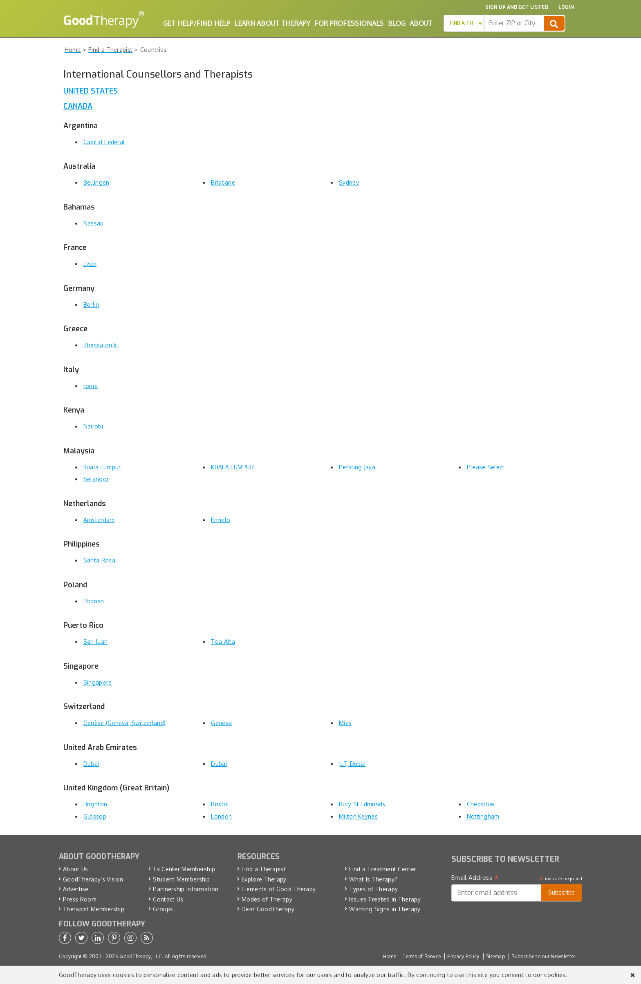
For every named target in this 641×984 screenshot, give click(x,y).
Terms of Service (422, 956)
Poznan (93, 601)
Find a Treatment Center (382, 869)
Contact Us (168, 899)
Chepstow (480, 804)
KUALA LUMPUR (232, 467)
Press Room (79, 899)
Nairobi (93, 426)
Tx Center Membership (184, 869)
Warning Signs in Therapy (384, 909)
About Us (75, 869)
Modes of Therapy (267, 899)
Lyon (89, 263)
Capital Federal (104, 141)
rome (90, 385)
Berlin (91, 304)
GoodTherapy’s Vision (93, 879)
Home (389, 956)
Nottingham (483, 816)
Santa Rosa (99, 560)
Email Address (475, 877)
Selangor (96, 478)
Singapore (97, 682)
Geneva (221, 722)
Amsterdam (99, 519)
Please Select (486, 467)
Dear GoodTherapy (268, 909)
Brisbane (223, 182)
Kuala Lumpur (102, 467)
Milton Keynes (358, 816)
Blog (397, 23)
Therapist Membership (93, 909)
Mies (345, 722)
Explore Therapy (264, 879)
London (221, 816)
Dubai (91, 763)
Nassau (93, 223)
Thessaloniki (100, 344)
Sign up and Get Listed (516, 7)
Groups (163, 909)
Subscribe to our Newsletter (543, 956)
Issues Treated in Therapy (385, 899)
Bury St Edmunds (362, 804)
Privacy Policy (463, 956)
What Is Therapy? (373, 879)
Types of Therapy (373, 889)
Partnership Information (185, 889)
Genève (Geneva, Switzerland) (124, 722)
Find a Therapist (264, 869)
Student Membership (181, 879)
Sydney (349, 182)
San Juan (95, 641)
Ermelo (220, 519)
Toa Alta (223, 641)
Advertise (76, 889)
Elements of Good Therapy (279, 889)
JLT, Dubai (352, 763)
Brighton (95, 804)
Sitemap (495, 956)
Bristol (220, 804)
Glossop (94, 816)
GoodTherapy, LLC (140, 956)
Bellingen (96, 182)
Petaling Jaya (357, 467)
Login (566, 7)
